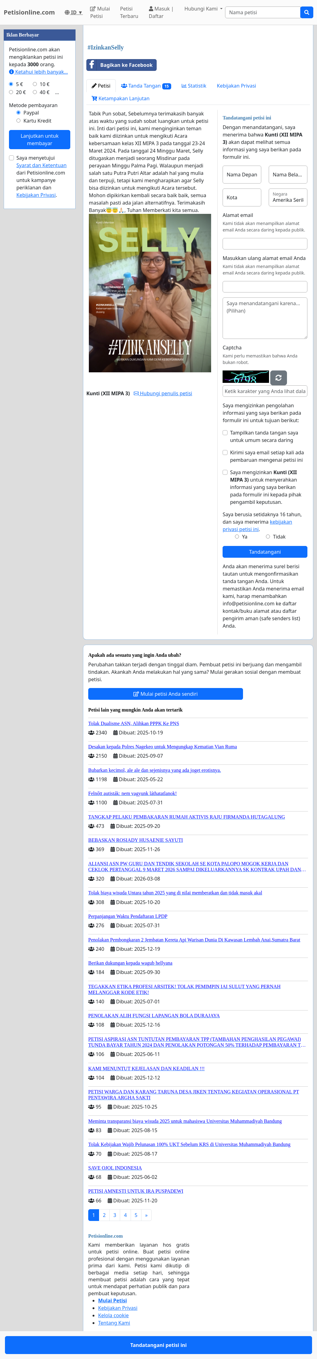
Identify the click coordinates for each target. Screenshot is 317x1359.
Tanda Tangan (146, 85)
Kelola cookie (113, 1315)
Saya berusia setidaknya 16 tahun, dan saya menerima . (262, 522)
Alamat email (238, 215)
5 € (19, 84)
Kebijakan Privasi (236, 85)
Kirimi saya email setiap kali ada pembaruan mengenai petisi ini (267, 456)
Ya (244, 536)
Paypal (31, 112)
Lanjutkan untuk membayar (40, 139)
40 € (45, 92)
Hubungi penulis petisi (163, 393)
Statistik (194, 85)
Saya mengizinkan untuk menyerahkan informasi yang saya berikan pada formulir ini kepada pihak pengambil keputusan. (266, 487)
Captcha (232, 347)
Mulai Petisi (100, 12)
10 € (45, 84)
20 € (21, 92)
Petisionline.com (29, 12)
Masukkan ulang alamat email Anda (264, 258)
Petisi (101, 85)
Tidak (279, 536)
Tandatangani (265, 551)
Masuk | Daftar (161, 12)
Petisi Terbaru (129, 12)
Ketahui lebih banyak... (38, 71)
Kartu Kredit (37, 120)
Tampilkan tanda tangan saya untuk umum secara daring (264, 436)
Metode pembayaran (33, 105)
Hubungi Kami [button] (202, 8)
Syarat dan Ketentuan (41, 165)
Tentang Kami (114, 1322)
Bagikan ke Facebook (120, 65)
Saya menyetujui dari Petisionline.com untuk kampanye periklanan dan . (41, 176)
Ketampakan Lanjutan (121, 98)
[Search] (263, 12)
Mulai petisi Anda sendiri (165, 693)
